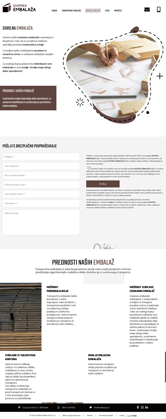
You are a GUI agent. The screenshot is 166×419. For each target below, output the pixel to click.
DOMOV (54, 10)
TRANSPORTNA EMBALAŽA (71, 10)
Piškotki (89, 415)
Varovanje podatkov (106, 415)
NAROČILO (118, 10)
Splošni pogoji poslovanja (71, 415)
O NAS (107, 10)
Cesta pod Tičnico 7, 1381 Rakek (35, 407)
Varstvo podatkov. (97, 164)
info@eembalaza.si (93, 202)
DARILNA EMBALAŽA (93, 10)
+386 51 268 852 (68, 407)
